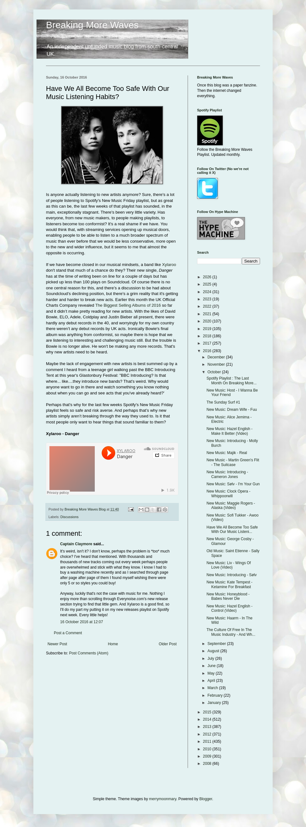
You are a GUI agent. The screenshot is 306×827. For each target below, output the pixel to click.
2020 (207, 321)
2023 (207, 299)
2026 (207, 277)
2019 (207, 329)
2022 (207, 306)
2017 (207, 343)
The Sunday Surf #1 (223, 402)
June (212, 666)
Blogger (205, 799)
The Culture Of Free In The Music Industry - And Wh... (231, 632)
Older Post (168, 644)
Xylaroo (169, 264)
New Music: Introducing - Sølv (232, 575)
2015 (207, 712)
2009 (207, 756)
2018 (207, 336)
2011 (207, 741)
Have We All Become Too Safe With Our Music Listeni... (232, 529)
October (214, 372)
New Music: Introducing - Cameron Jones (227, 474)
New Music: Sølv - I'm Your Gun (233, 484)
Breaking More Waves (92, 25)
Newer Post (57, 644)
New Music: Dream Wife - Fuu (232, 409)
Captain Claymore (76, 544)
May (211, 673)
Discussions (69, 517)
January (214, 702)
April (211, 680)
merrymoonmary (162, 799)
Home (113, 644)
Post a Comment (68, 633)
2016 (207, 351)
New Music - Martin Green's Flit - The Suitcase (233, 462)
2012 (207, 734)
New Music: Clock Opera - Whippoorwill (228, 493)
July (211, 658)
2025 (207, 284)
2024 (207, 292)
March (213, 688)
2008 (207, 763)
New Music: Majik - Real (227, 453)
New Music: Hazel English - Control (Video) (229, 608)
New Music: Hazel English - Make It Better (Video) (229, 431)
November (216, 364)
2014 (207, 719)
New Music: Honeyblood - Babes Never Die (228, 596)
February (215, 695)
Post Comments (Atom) (88, 653)
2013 (207, 726)
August (213, 651)
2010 (207, 749)
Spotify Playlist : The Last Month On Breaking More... (232, 380)
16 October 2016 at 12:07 (81, 622)
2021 (207, 314)
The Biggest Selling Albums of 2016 (128, 305)
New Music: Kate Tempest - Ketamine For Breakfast (229, 584)
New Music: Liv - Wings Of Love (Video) (229, 565)
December (216, 357)
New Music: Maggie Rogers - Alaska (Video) (231, 505)
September (217, 643)
